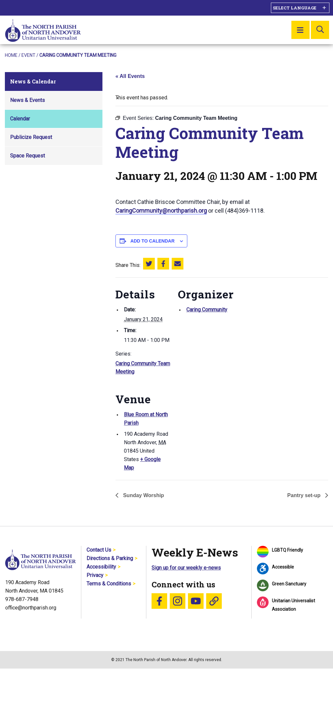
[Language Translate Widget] (300, 8)
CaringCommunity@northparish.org (161, 210)
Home (11, 55)
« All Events (130, 76)
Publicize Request (31, 137)
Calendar (20, 119)
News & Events (27, 100)
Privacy (95, 575)
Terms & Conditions (109, 584)
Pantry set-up (304, 495)
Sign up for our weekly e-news (186, 568)
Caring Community (206, 310)
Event (28, 55)
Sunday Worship (143, 495)
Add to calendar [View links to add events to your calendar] (152, 241)
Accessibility (101, 567)
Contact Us (99, 550)
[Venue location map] (212, 427)
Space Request (27, 156)
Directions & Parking (110, 558)
